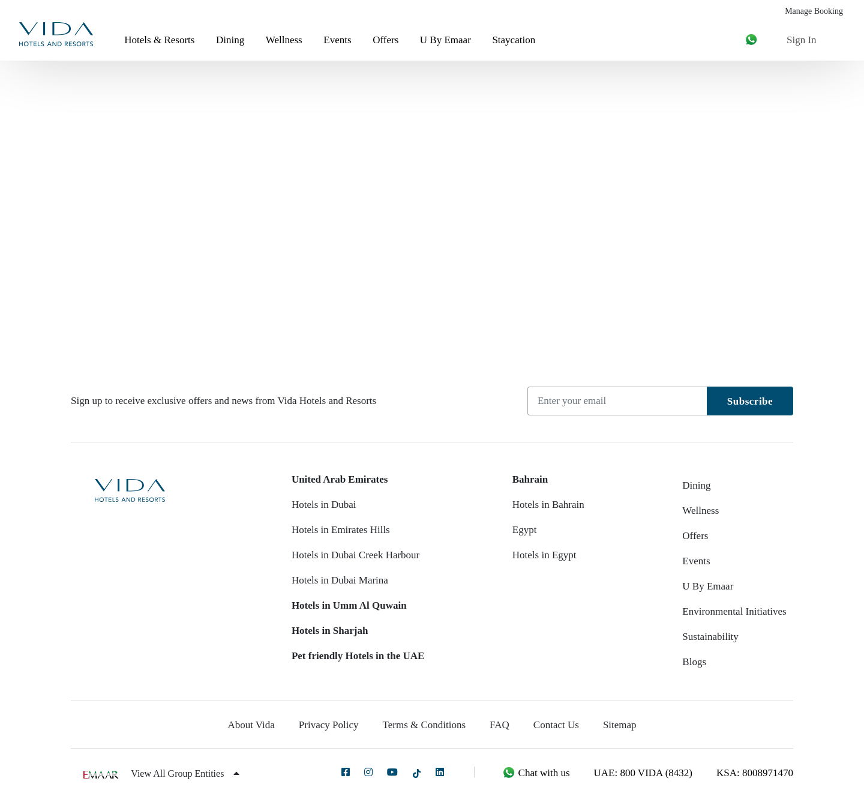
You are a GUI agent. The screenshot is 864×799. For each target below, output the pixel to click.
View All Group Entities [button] (185, 773)
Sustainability (710, 636)
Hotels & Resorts (159, 40)
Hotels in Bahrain (548, 504)
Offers (385, 40)
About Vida (250, 725)
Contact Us (556, 725)
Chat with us (535, 773)
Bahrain (530, 479)
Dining (230, 40)
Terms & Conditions (424, 725)
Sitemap (620, 725)
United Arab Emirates (340, 479)
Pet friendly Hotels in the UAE (358, 656)
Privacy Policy (329, 725)
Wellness (284, 40)
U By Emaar (445, 40)
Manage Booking (814, 11)
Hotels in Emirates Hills (341, 529)
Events (337, 40)
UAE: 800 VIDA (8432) (643, 773)
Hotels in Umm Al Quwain (349, 605)
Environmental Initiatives (734, 611)
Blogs (694, 662)
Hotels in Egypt (544, 555)
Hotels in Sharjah (330, 630)
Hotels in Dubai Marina (340, 580)
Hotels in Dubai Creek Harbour (355, 555)
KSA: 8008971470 (754, 773)
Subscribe (750, 401)
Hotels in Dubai (324, 504)
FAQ (499, 725)
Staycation (513, 40)
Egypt (524, 529)
